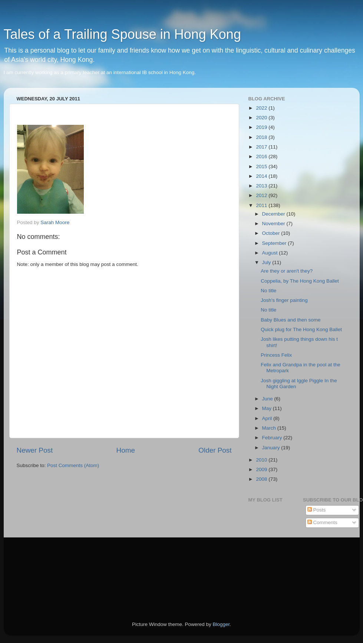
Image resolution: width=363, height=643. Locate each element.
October (271, 233)
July (267, 262)
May (267, 408)
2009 (262, 469)
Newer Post (35, 450)
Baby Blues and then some (290, 320)
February (273, 437)
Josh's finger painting (284, 300)
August (270, 253)
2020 (262, 117)
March (269, 428)
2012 (262, 195)
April (268, 418)
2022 (262, 108)
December (274, 214)
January (271, 447)
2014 (262, 176)
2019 (262, 127)
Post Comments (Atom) (73, 465)
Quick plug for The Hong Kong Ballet (301, 329)
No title (268, 290)
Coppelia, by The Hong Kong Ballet (300, 281)
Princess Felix (276, 355)
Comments (322, 522)
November (274, 223)
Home (125, 450)
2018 (262, 137)
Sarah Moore (54, 222)
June (268, 399)
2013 (262, 186)
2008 (262, 479)
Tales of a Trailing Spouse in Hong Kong (122, 34)
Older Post (214, 450)
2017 (262, 147)
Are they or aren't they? (287, 271)
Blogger (221, 624)
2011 (262, 205)
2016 (262, 156)
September (275, 243)
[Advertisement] (50, 569)
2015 (262, 166)
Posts (316, 510)
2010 (262, 460)
